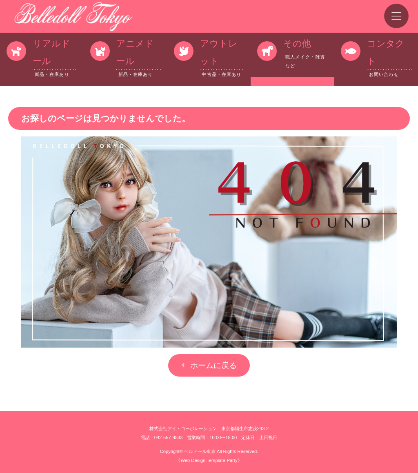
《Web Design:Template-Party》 (209, 460)
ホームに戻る (213, 365)
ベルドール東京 (200, 451)
